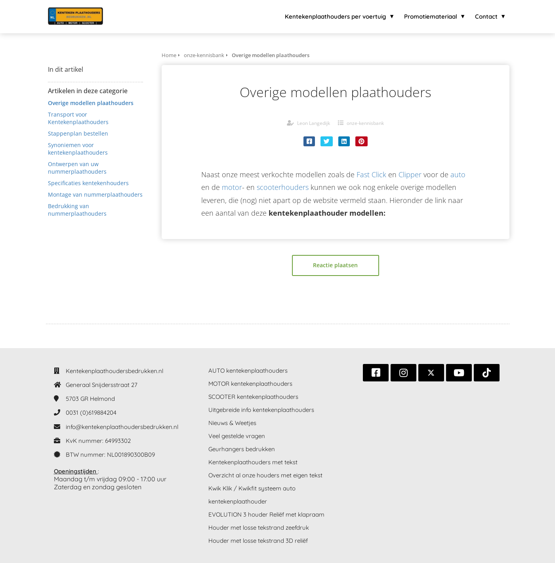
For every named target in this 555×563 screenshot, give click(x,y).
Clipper (410, 174)
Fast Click (371, 174)
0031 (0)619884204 (91, 412)
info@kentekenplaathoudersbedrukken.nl (122, 427)
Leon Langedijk (313, 123)
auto (457, 174)
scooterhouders (283, 187)
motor (232, 187)
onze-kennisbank (365, 123)
